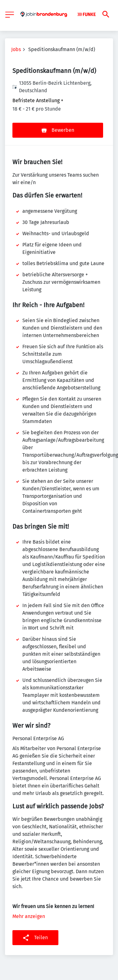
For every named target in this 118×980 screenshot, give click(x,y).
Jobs (16, 49)
